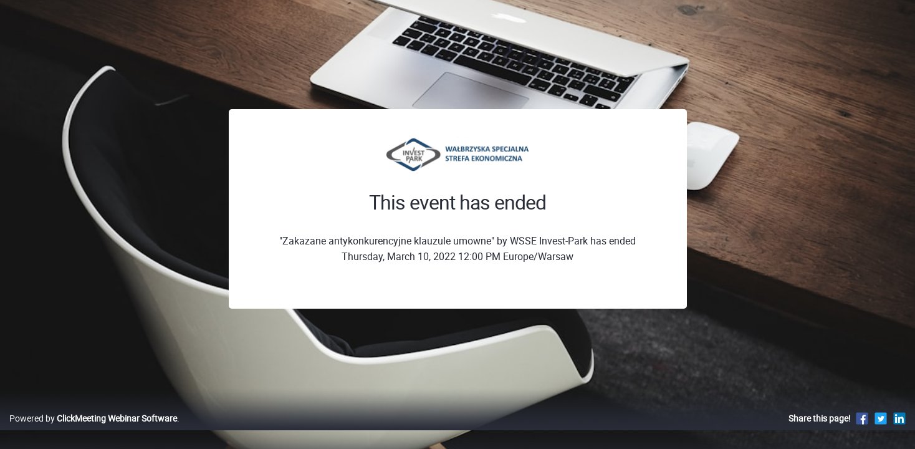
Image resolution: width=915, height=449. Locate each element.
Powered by (93, 431)
